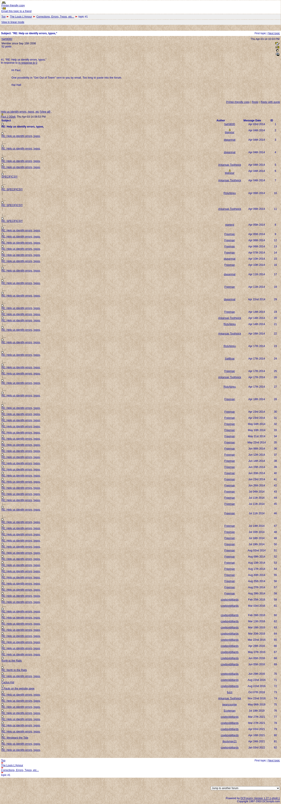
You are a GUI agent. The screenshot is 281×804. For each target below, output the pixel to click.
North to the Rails (11, 660)
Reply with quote (270, 102)
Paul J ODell (8, 116)
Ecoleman (229, 710)
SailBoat (230, 358)
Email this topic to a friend (16, 11)
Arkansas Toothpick (229, 164)
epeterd (229, 224)
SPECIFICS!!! (9, 176)
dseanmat (230, 139)
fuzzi (229, 692)
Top (3, 16)
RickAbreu (229, 193)
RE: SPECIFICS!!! (12, 189)
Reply (255, 102)
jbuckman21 (230, 741)
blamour (229, 132)
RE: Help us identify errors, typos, (21, 136)
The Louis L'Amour (21, 16)
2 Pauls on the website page (17, 688)
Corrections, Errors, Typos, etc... (55, 16)
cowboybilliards (229, 599)
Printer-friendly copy (13, 5)
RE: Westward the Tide (14, 737)
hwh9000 (7, 39)
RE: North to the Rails (14, 670)
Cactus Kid (7, 682)
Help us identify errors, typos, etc (20, 111)
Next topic (274, 33)
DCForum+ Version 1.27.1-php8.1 (260, 798)
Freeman (229, 234)
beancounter (229, 704)
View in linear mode (12, 22)
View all (45, 111)
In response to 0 (27, 62)
